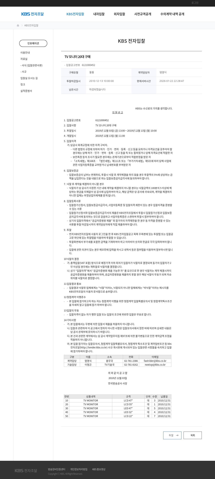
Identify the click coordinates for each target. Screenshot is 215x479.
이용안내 (25, 52)
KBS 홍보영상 (98, 469)
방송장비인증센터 (56, 469)
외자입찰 (119, 14)
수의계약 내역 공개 (172, 14)
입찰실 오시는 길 (29, 78)
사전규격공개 (142, 14)
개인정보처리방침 (78, 469)
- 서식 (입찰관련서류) (32, 65)
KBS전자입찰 (75, 14)
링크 (23, 84)
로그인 (195, 2)
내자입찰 (99, 14)
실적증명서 (26, 91)
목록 (193, 435)
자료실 (24, 59)
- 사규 (23, 71)
